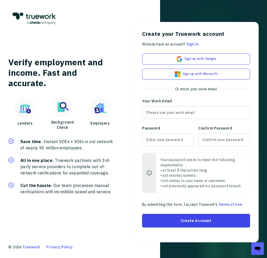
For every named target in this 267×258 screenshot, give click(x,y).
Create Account (196, 220)
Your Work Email (157, 101)
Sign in (192, 44)
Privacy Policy (59, 247)
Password (151, 128)
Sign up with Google (196, 59)
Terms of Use (230, 204)
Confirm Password (215, 128)
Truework (31, 247)
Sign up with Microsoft (196, 74)
